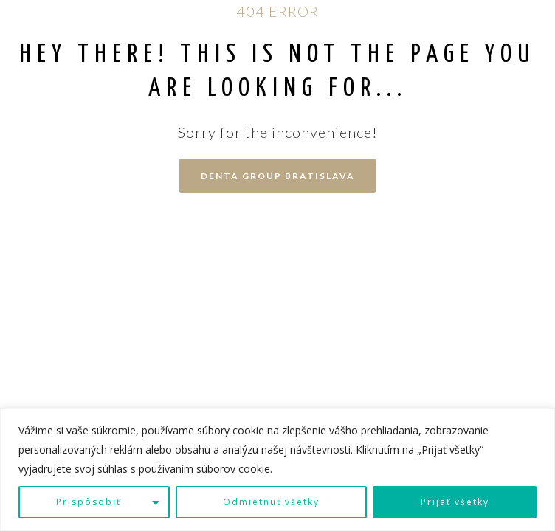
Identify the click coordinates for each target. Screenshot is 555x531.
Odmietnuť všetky (271, 502)
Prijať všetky (455, 502)
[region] (277, 469)
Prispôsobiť (88, 502)
